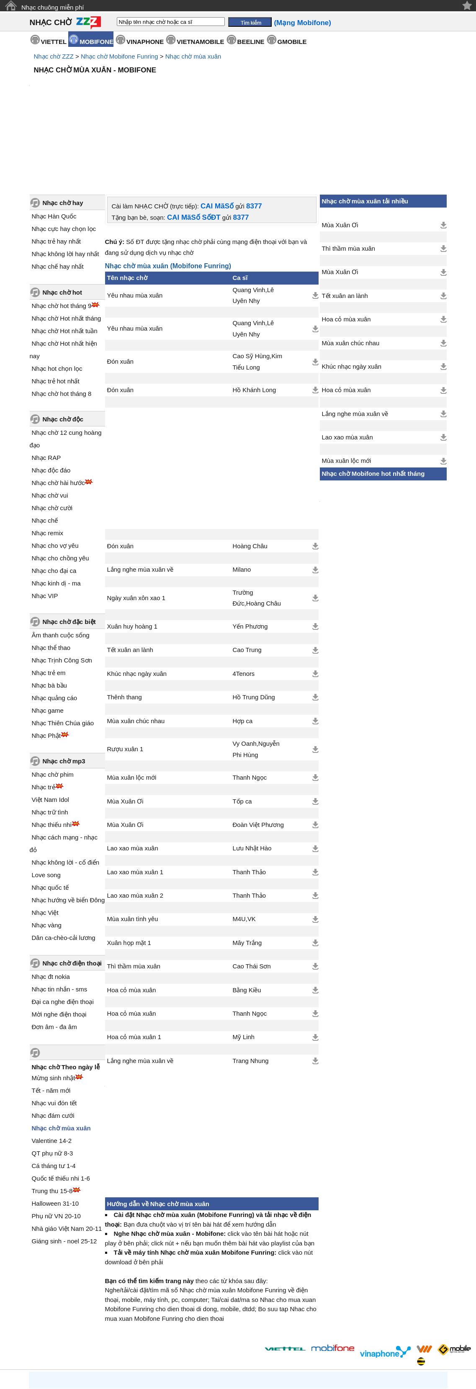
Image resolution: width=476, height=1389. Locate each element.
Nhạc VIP (45, 524)
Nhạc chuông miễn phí (52, 7)
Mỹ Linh (243, 966)
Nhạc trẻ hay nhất (56, 170)
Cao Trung (246, 578)
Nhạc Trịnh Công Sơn (62, 589)
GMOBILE (292, 41)
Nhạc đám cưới (53, 1044)
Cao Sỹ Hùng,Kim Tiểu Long (257, 290)
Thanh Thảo (249, 801)
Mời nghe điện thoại (59, 943)
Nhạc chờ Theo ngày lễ (66, 995)
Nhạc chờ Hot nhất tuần (65, 259)
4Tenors (243, 602)
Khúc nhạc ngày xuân (137, 602)
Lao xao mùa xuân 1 (135, 801)
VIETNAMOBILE (200, 41)
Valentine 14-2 (52, 1069)
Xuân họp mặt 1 (129, 871)
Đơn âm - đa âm (54, 955)
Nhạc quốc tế (50, 816)
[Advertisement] (238, 100)
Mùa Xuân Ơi (125, 730)
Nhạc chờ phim (53, 703)
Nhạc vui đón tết (54, 1031)
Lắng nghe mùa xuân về (140, 498)
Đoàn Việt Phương (257, 753)
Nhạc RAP (46, 386)
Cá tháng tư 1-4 (54, 1094)
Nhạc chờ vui (50, 424)
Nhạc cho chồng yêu (60, 486)
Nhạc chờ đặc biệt (69, 550)
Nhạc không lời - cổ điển (66, 791)
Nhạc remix (48, 461)
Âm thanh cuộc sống (61, 563)
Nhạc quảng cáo (54, 626)
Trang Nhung (250, 989)
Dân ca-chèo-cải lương (63, 866)
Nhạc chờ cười (52, 436)
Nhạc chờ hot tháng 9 (62, 234)
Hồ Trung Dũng (253, 626)
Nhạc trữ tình (50, 741)
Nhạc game (48, 639)
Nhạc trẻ (43, 715)
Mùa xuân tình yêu (132, 848)
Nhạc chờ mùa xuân (193, 56)
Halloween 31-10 (55, 1132)
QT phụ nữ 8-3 (52, 1082)
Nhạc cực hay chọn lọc (64, 157)
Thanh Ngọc (249, 706)
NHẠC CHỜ (51, 22)
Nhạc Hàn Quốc (54, 145)
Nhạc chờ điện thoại (72, 892)
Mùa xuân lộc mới (132, 706)
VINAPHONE (145, 41)
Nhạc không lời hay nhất (65, 182)
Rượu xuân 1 (125, 678)
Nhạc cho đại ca (54, 499)
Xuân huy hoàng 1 (132, 555)
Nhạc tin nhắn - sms (59, 918)
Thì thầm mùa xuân (134, 895)
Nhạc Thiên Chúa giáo (63, 651)
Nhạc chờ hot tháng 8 (62, 322)
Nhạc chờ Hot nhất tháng (66, 247)
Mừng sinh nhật (53, 1006)
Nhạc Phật (46, 664)
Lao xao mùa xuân (132, 777)
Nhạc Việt (45, 841)
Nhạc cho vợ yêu (55, 474)
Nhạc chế (45, 449)
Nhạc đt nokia (51, 905)
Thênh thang (124, 626)
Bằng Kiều (246, 919)
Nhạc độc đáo (51, 399)
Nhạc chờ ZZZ (54, 56)
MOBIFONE (96, 41)
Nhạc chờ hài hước (58, 411)
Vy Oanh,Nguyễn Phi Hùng (255, 678)
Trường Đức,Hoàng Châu (256, 527)
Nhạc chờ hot (62, 221)
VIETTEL (54, 41)
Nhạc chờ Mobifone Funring (119, 56)
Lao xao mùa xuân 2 (135, 824)
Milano (241, 498)
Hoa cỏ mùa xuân (131, 919)
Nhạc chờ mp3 (64, 689)
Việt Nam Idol (50, 728)
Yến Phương (250, 555)
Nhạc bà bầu (49, 614)
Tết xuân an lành (130, 578)
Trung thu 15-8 (52, 1119)
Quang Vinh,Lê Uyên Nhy (253, 224)
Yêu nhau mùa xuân (135, 224)
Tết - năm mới (51, 1019)
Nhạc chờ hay (63, 131)
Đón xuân (120, 290)
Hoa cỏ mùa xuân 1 (134, 966)
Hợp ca (242, 650)
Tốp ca (242, 730)
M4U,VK (243, 848)
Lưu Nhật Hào (251, 777)
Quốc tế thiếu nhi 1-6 (61, 1107)
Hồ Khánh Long (254, 319)
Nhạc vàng (47, 854)
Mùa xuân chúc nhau (136, 650)
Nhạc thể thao (51, 576)
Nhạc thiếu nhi (52, 753)
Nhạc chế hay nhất (58, 195)
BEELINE (251, 41)
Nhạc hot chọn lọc (57, 297)
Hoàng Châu (249, 475)
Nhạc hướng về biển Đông (68, 828)
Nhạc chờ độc (63, 348)
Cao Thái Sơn (251, 895)
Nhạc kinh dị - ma (56, 512)
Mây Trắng (247, 871)
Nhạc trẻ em (49, 601)
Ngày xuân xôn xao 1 (136, 527)
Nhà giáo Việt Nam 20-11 (67, 1157)
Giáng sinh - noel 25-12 (64, 1169)
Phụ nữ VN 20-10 (56, 1144)
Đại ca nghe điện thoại (63, 930)
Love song (46, 803)
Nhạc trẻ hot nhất (56, 309)
